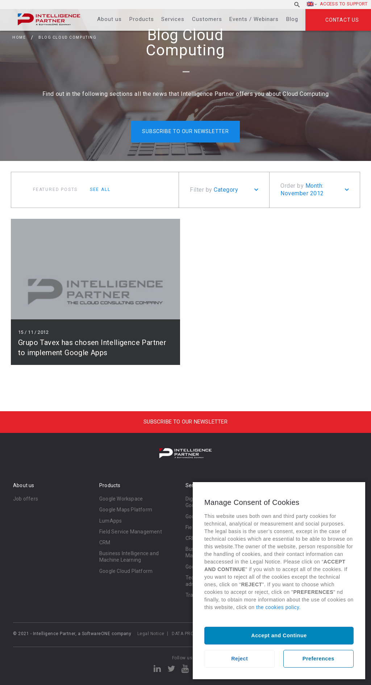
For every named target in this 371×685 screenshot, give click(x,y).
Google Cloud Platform (126, 571)
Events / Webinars (254, 19)
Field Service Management (130, 532)
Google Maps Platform (125, 509)
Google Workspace (121, 499)
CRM (105, 542)
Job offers (25, 499)
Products (141, 19)
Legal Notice (150, 633)
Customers (207, 19)
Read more (95, 292)
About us (109, 19)
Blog (292, 19)
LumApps (110, 521)
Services (172, 19)
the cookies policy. (278, 607)
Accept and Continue (279, 635)
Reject (239, 658)
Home (19, 37)
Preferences (318, 658)
